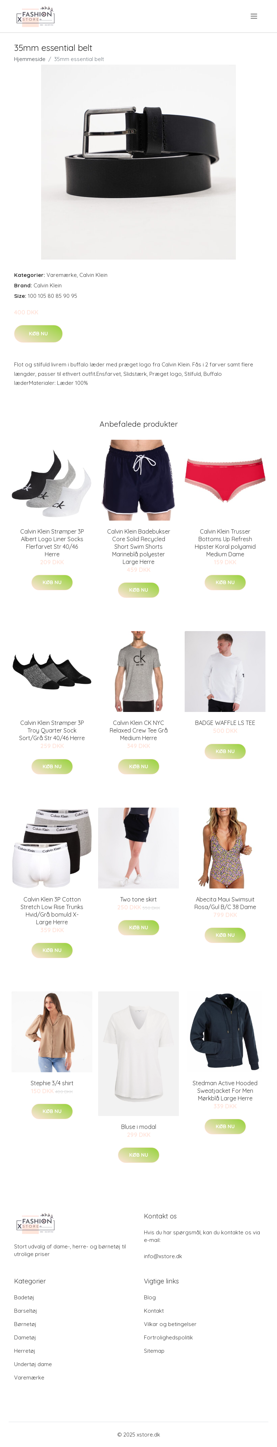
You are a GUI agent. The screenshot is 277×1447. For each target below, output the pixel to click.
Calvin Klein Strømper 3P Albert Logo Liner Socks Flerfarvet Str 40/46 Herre (52, 543)
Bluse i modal (138, 1126)
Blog (150, 1297)
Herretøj (24, 1350)
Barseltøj (25, 1310)
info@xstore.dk (163, 1256)
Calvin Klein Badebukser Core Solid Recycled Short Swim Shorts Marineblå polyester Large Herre (138, 546)
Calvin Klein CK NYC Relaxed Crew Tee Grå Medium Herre (139, 730)
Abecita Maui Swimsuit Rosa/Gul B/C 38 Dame (225, 903)
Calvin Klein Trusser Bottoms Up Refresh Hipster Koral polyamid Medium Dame (225, 543)
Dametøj (25, 1337)
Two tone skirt (138, 899)
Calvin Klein (93, 274)
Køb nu (38, 333)
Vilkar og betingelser (170, 1324)
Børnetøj (25, 1324)
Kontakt (154, 1310)
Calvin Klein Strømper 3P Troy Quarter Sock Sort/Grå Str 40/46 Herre (52, 730)
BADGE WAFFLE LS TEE (225, 722)
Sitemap (154, 1350)
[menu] (254, 16)
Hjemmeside (29, 59)
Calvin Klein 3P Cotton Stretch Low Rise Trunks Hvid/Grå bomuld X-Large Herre (52, 911)
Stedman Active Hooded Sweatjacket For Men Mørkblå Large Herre (225, 1090)
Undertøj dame (33, 1364)
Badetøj (24, 1297)
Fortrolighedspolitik (168, 1337)
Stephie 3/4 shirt (52, 1083)
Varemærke (62, 274)
